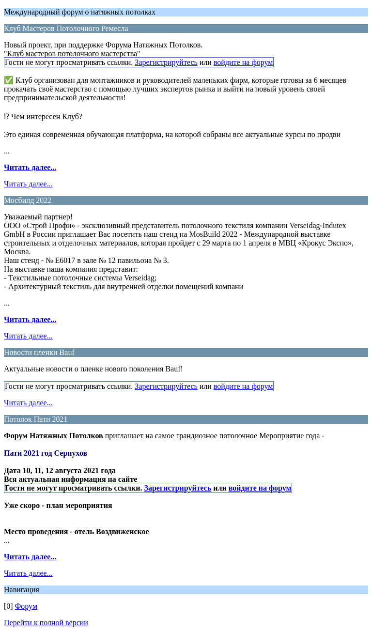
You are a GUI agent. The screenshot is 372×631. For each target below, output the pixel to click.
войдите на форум (243, 62)
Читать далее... (30, 167)
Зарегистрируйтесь (166, 62)
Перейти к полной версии (46, 622)
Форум (26, 606)
